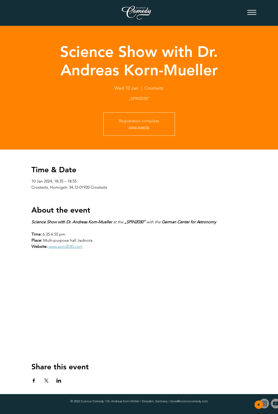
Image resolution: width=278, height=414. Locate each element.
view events (139, 127)
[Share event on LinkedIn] (58, 381)
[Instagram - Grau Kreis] (264, 403)
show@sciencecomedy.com (189, 401)
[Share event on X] (46, 381)
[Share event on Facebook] (33, 381)
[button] (251, 12)
